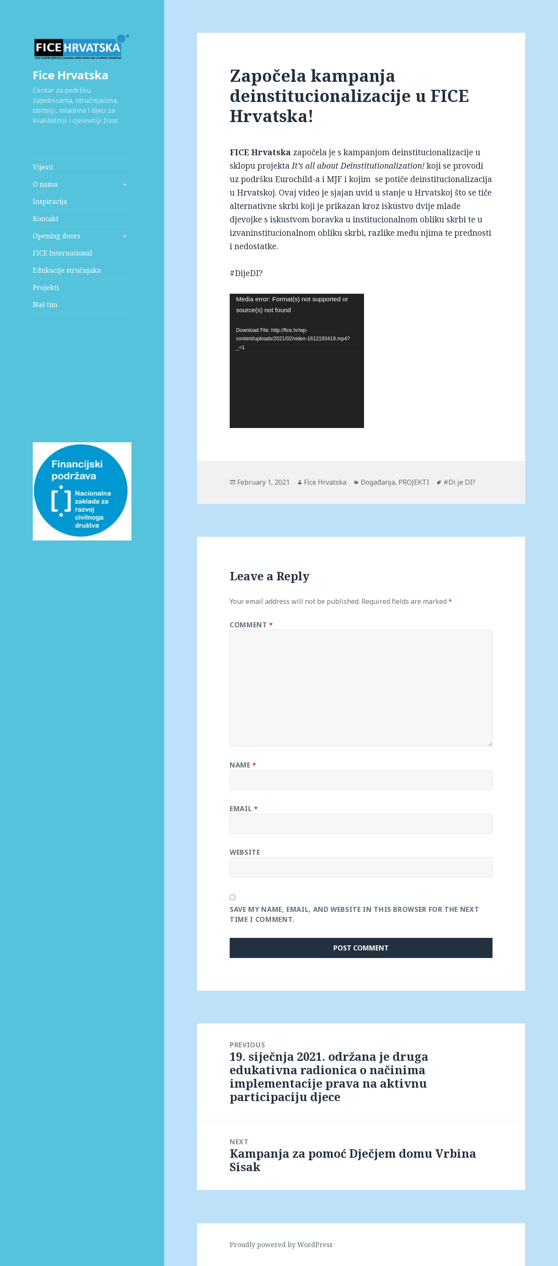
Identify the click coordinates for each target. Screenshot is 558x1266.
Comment (251, 624)
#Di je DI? (459, 482)
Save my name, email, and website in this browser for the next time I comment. (354, 914)
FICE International (62, 253)
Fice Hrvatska (70, 75)
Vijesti (43, 167)
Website (245, 852)
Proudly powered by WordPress (281, 1244)
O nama (45, 184)
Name (243, 765)
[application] (297, 361)
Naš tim (45, 304)
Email (244, 808)
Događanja (378, 482)
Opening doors (56, 235)
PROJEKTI (413, 482)
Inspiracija (50, 201)
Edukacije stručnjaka (67, 270)
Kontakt (45, 218)
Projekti (46, 287)
